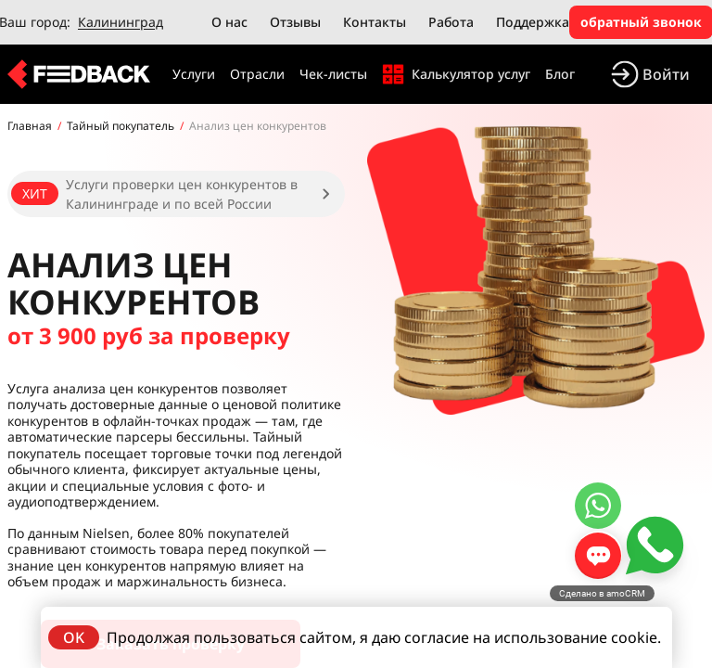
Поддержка (532, 22)
